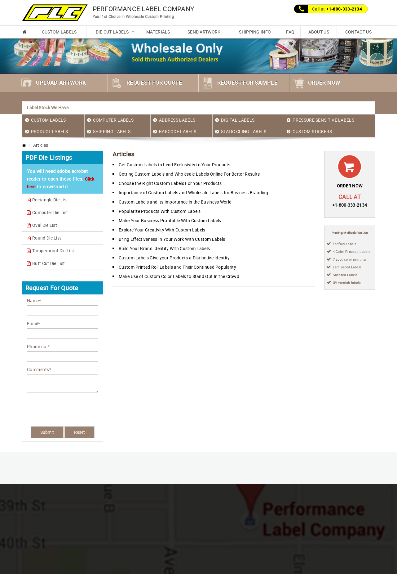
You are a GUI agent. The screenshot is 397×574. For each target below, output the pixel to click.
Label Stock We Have (48, 107)
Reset (79, 432)
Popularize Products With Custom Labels (160, 211)
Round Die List (44, 238)
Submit (47, 432)
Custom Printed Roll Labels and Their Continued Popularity (177, 267)
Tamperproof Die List (50, 250)
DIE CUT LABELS (112, 32)
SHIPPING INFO (255, 32)
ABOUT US (318, 32)
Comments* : (40, 369)
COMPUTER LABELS (113, 120)
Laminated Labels (347, 267)
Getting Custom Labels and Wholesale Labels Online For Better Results (189, 174)
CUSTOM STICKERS (312, 131)
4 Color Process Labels (352, 251)
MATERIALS (158, 32)
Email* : (34, 323)
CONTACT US (358, 32)
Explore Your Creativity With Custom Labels (162, 230)
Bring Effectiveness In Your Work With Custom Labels (172, 239)
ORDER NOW (350, 186)
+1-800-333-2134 (344, 9)
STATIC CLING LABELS (244, 131)
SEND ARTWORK (204, 32)
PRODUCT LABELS (49, 131)
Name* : (35, 300)
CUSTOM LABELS (59, 32)
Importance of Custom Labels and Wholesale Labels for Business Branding (193, 192)
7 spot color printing (349, 259)
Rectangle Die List (47, 200)
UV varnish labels (347, 282)
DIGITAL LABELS (237, 120)
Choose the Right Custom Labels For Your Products (170, 183)
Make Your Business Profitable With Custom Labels (170, 220)
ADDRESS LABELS (177, 120)
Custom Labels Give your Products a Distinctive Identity (174, 258)
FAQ (290, 32)
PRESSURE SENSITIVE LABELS (323, 120)
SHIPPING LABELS (112, 131)
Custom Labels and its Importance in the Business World (175, 202)
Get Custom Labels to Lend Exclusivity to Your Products (174, 165)
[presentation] (62, 406)
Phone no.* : (39, 346)
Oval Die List (42, 225)
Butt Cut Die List (46, 263)
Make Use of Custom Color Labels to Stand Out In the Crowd (179, 276)
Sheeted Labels (345, 274)
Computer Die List (47, 212)
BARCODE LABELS (177, 131)
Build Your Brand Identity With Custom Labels (164, 248)
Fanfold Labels (345, 243)
